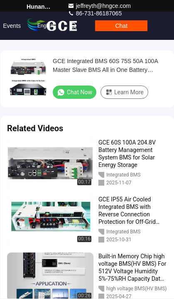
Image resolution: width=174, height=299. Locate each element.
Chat (121, 25)
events (12, 25)
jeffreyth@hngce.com (99, 5)
